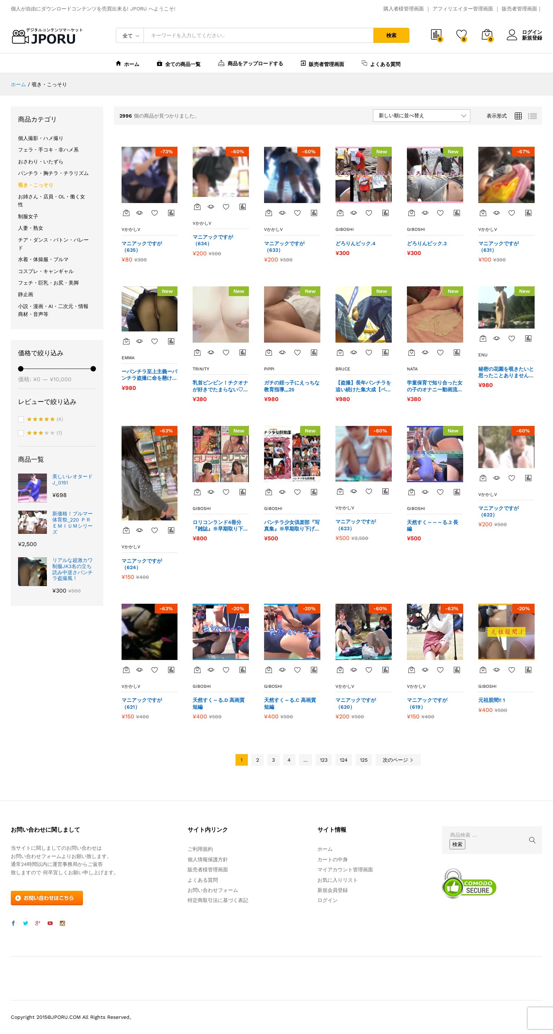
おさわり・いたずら (40, 161)
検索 (391, 35)
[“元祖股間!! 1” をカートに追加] (483, 670)
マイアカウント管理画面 (345, 869)
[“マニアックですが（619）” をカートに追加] (411, 670)
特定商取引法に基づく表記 (218, 900)
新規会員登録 (332, 890)
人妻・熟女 (30, 228)
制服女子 (28, 216)
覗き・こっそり (35, 185)
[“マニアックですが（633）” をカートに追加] (268, 213)
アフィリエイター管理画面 (463, 9)
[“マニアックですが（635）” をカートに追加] (126, 213)
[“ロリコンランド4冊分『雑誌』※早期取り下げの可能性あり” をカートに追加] (197, 492)
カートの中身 (332, 859)
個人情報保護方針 (208, 859)
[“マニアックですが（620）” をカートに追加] (340, 670)
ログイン (524, 32)
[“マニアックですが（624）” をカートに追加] (126, 530)
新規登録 (532, 38)
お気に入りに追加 (155, 213)
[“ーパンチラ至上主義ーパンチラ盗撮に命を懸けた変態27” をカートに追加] (126, 341)
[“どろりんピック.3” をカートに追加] (411, 213)
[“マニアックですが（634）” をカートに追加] (197, 207)
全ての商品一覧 (179, 63)
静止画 (25, 294)
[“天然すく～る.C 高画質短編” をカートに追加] (268, 670)
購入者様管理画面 (403, 9)
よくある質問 (381, 63)
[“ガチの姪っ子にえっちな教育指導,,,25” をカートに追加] (268, 352)
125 (364, 760)
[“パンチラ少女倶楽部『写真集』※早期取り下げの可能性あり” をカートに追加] (268, 492)
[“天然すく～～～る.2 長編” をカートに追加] (411, 492)
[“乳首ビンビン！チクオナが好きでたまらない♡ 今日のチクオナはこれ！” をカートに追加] (197, 352)
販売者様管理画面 (208, 869)
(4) (45, 419)
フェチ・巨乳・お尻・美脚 (48, 283)
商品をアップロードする (250, 63)
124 (344, 760)
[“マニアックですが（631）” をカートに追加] (483, 213)
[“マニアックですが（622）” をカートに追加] (483, 478)
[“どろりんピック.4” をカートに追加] (340, 213)
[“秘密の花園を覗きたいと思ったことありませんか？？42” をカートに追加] (483, 338)
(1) (44, 433)
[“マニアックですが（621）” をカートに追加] (126, 670)
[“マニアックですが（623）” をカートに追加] (340, 491)
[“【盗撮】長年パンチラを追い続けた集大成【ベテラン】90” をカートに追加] (340, 352)
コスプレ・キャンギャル (46, 271)
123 (324, 760)
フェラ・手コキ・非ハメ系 (48, 150)
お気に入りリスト (337, 880)
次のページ (398, 760)
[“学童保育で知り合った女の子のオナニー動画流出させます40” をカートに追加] (411, 352)
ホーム (127, 63)
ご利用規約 (200, 849)
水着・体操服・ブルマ (43, 259)
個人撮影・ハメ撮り (40, 138)
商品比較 (171, 213)
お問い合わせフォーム (213, 890)
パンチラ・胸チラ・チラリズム (53, 173)
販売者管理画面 (519, 9)
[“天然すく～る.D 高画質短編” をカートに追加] (197, 670)
